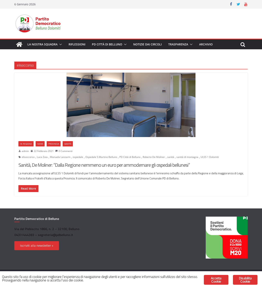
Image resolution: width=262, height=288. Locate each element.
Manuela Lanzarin (60, 157)
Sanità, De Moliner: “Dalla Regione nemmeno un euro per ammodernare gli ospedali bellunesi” (104, 165)
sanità (170, 157)
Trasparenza (178, 44)
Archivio (206, 44)
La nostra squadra (42, 44)
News (40, 143)
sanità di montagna (187, 157)
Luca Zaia (42, 157)
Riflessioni (77, 44)
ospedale (78, 157)
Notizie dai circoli (147, 44)
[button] (60, 44)
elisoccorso (28, 157)
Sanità (67, 143)
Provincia (53, 143)
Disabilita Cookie (245, 280)
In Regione (26, 143)
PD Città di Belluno (107, 44)
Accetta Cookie (216, 280)
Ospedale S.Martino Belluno (101, 157)
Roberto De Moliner (154, 157)
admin (25, 151)
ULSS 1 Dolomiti (210, 157)
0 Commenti (63, 151)
